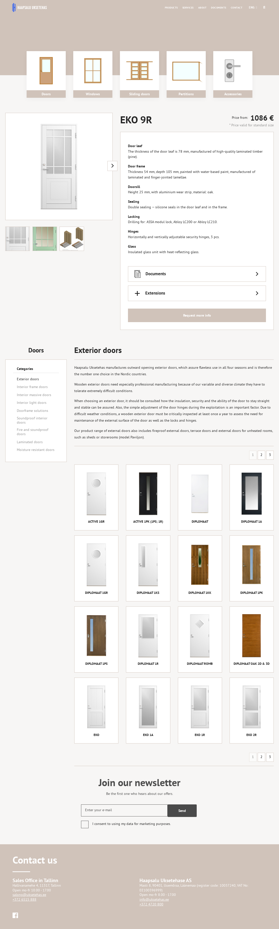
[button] (251, 7)
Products (171, 7)
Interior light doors (31, 403)
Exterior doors (28, 379)
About (202, 7)
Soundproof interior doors (32, 420)
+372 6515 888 (24, 899)
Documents (218, 7)
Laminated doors (30, 442)
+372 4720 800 (151, 904)
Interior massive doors (34, 395)
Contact (237, 7)
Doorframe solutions (32, 411)
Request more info (197, 315)
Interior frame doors (32, 387)
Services (188, 7)
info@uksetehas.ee (154, 899)
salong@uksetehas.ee (29, 895)
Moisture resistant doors (35, 450)
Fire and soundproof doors (32, 432)
